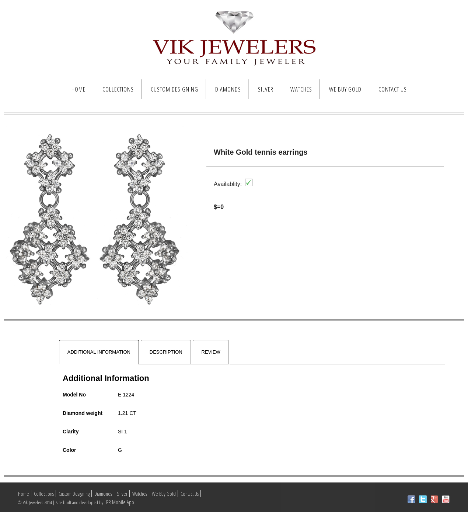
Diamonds (228, 89)
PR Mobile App (119, 502)
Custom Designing (174, 89)
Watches (301, 89)
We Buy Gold (345, 89)
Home (78, 89)
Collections (118, 89)
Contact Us (392, 89)
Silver (265, 89)
